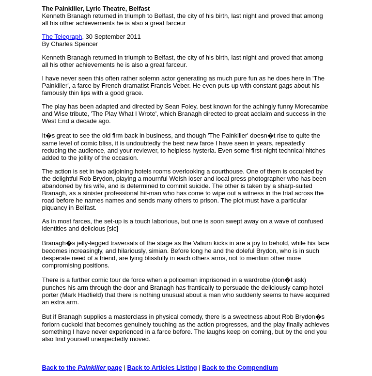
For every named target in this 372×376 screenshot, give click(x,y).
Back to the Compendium (240, 367)
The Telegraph (62, 36)
